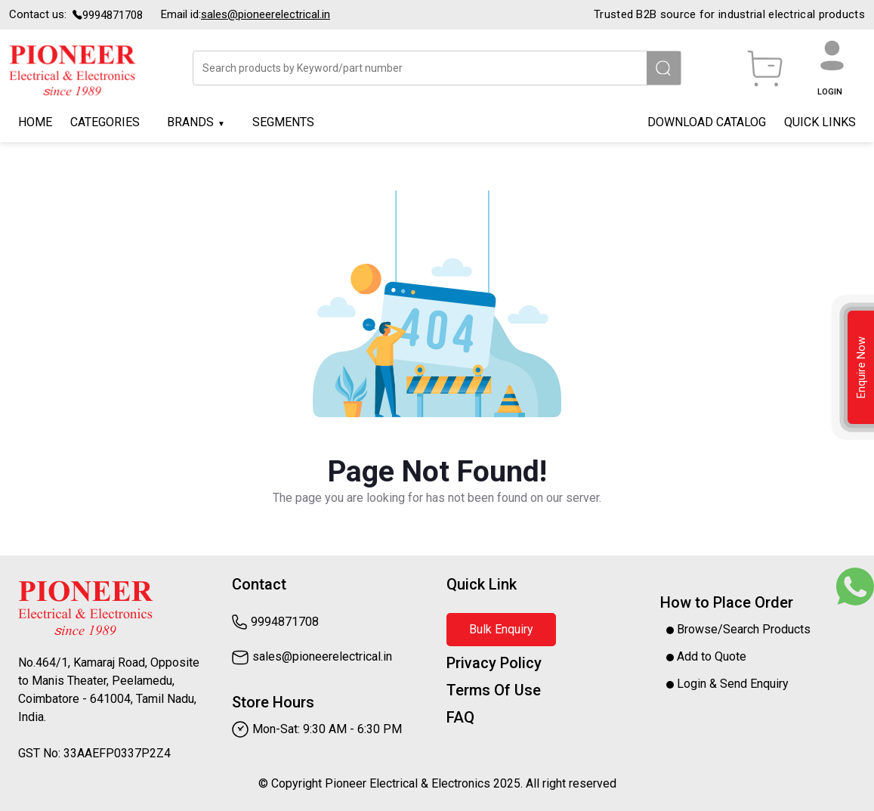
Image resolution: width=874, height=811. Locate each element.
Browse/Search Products (738, 629)
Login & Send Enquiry (727, 683)
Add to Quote (706, 656)
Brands (190, 122)
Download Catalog (706, 122)
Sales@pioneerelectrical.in (265, 14)
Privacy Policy (494, 663)
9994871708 (112, 15)
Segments (283, 122)
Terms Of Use (493, 690)
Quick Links (820, 122)
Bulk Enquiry (501, 629)
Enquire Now (861, 367)
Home (35, 122)
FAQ (460, 717)
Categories (105, 122)
